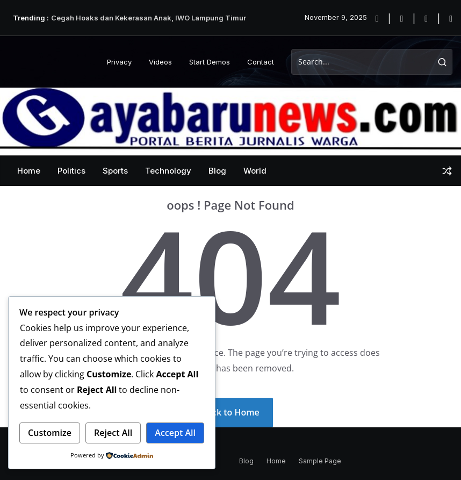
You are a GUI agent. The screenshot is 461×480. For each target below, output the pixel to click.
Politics (71, 171)
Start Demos (209, 62)
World (254, 171)
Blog (217, 171)
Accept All (175, 433)
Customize (49, 433)
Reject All (113, 433)
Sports (115, 171)
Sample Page (320, 461)
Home (28, 171)
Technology (168, 171)
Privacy (119, 62)
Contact (260, 62)
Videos (160, 62)
